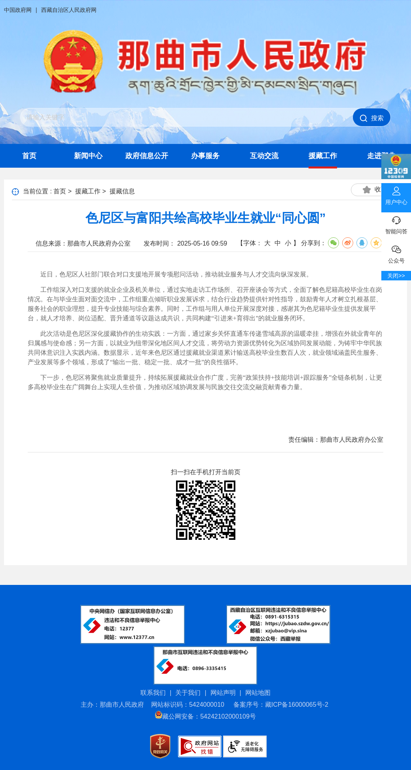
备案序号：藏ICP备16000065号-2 (280, 704)
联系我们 (153, 692)
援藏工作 (323, 156)
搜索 (372, 118)
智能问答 (396, 223)
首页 (29, 156)
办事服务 (205, 156)
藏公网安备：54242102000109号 (205, 716)
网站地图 (258, 692)
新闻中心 (88, 156)
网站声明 (223, 692)
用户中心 (396, 194)
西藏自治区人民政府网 (69, 10)
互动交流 (264, 156)
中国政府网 (18, 10)
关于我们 (188, 692)
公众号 (396, 253)
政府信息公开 (146, 156)
